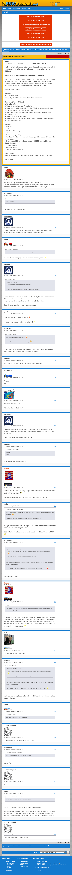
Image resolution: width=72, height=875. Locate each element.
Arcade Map (16, 8)
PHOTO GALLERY (9, 867)
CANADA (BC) (24, 866)
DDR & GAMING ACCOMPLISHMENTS (43, 865)
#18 (55, 662)
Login (61, 8)
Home (4, 8)
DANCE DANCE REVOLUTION (10, 862)
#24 (55, 834)
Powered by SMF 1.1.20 (54, 864)
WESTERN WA (24, 862)
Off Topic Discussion (38, 49)
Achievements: (7, 242)
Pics (29, 8)
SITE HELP (9, 870)
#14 (55, 506)
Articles (24, 8)
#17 (55, 650)
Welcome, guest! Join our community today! (36, 44)
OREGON (22, 865)
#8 (55, 360)
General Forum (25, 49)
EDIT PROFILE (10, 869)
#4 (55, 245)
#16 (55, 602)
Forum (9, 8)
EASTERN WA (24, 863)
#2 (55, 195)
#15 (55, 542)
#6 (55, 313)
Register (67, 8)
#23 (55, 793)
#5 (55, 275)
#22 (55, 781)
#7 (55, 330)
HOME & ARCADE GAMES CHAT (42, 862)
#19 (55, 711)
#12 (55, 446)
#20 (55, 737)
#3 (55, 227)
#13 (55, 487)
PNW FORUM (10, 864)
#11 (55, 426)
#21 (55, 749)
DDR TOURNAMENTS (43, 867)
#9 (55, 377)
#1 (55, 179)
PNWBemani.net (8, 49)
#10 (55, 400)
